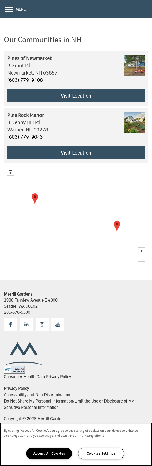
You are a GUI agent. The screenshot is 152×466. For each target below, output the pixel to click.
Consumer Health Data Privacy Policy (37, 376)
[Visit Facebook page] (10, 324)
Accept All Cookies (49, 453)
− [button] (141, 257)
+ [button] (141, 251)
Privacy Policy (16, 388)
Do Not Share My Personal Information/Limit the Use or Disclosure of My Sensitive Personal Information (69, 403)
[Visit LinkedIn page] (26, 324)
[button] (128, 9)
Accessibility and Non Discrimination (37, 394)
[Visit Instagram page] (42, 324)
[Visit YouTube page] (57, 324)
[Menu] (15, 9)
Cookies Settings (101, 453)
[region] (76, 444)
